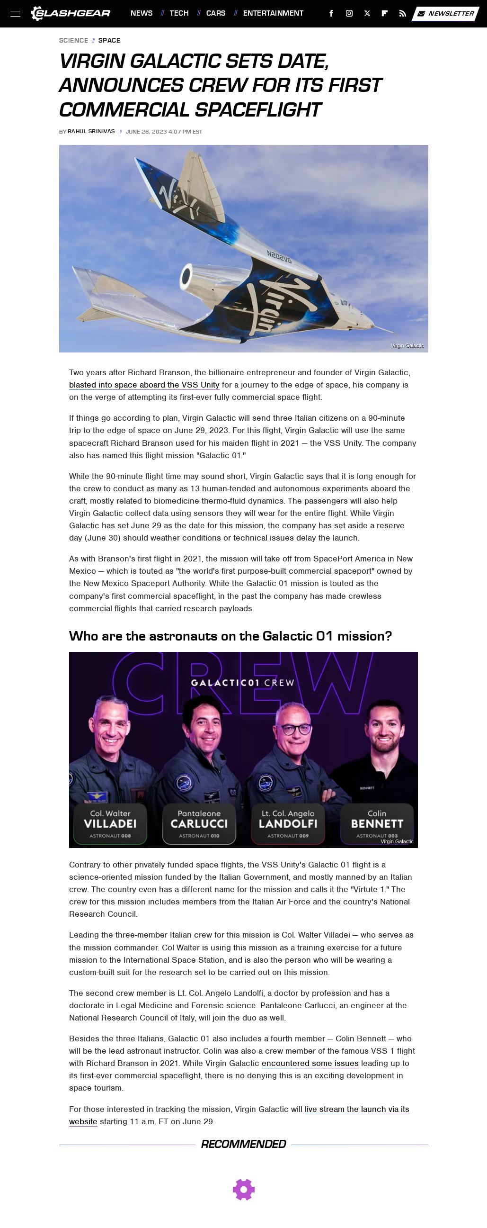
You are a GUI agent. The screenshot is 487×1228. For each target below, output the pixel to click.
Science (74, 41)
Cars (216, 13)
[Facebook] (331, 13)
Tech (179, 13)
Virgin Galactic (397, 841)
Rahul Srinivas (91, 131)
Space (109, 41)
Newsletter (445, 13)
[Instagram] (349, 13)
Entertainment (273, 13)
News (141, 13)
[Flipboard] (385, 13)
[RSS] (403, 13)
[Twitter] (367, 13)
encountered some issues (310, 1063)
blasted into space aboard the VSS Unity (144, 384)
